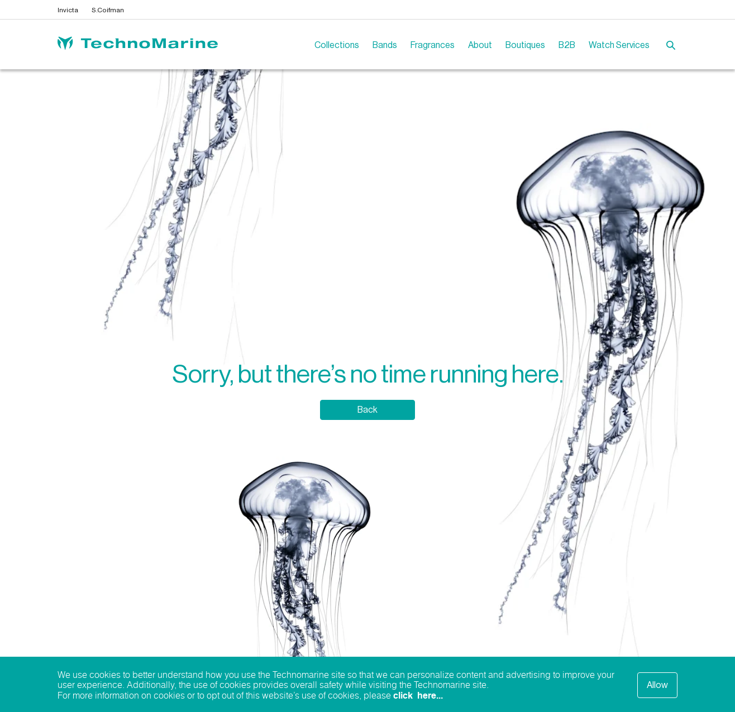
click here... (418, 696)
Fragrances (433, 45)
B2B (567, 45)
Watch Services (619, 45)
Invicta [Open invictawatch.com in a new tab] (68, 10)
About (480, 45)
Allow (657, 685)
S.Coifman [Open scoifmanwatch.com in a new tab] (108, 10)
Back (367, 409)
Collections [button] (336, 45)
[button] (671, 46)
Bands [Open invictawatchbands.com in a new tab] (385, 45)
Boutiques (525, 45)
